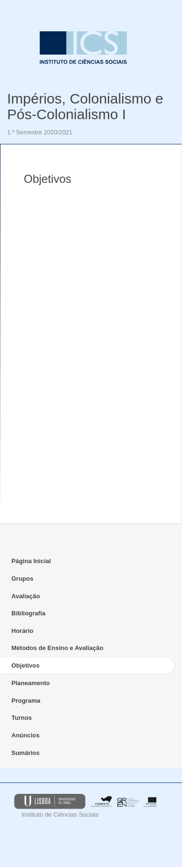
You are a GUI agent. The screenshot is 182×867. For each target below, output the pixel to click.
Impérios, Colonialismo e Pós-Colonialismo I (85, 106)
